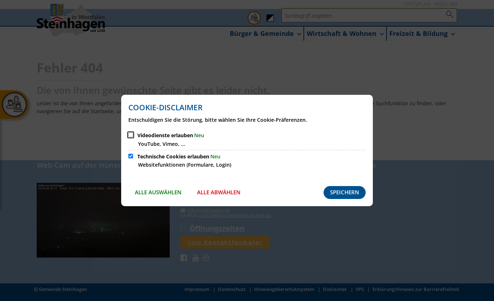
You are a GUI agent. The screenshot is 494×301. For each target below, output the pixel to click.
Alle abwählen (219, 192)
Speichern (344, 192)
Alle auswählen (158, 192)
